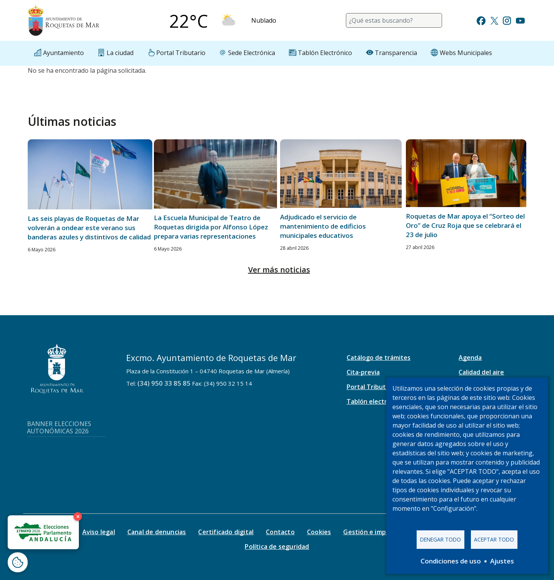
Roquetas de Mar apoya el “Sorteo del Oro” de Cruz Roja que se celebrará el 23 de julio (465, 225)
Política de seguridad (277, 546)
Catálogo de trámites (378, 357)
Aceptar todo (494, 539)
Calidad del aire (481, 372)
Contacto (280, 532)
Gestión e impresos (373, 532)
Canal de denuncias (156, 532)
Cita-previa (363, 372)
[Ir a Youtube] (520, 19)
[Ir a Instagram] (506, 19)
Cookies (319, 532)
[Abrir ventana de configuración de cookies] (18, 562)
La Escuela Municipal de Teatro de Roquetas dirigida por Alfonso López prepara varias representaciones (211, 227)
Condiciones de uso (451, 561)
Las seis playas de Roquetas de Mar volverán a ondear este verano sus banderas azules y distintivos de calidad (89, 227)
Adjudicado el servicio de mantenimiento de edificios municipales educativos (323, 226)
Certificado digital (226, 532)
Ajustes (502, 561)
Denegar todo (440, 539)
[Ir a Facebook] (481, 19)
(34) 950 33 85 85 (163, 383)
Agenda (470, 357)
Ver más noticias (279, 269)
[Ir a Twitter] (494, 19)
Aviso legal (98, 532)
